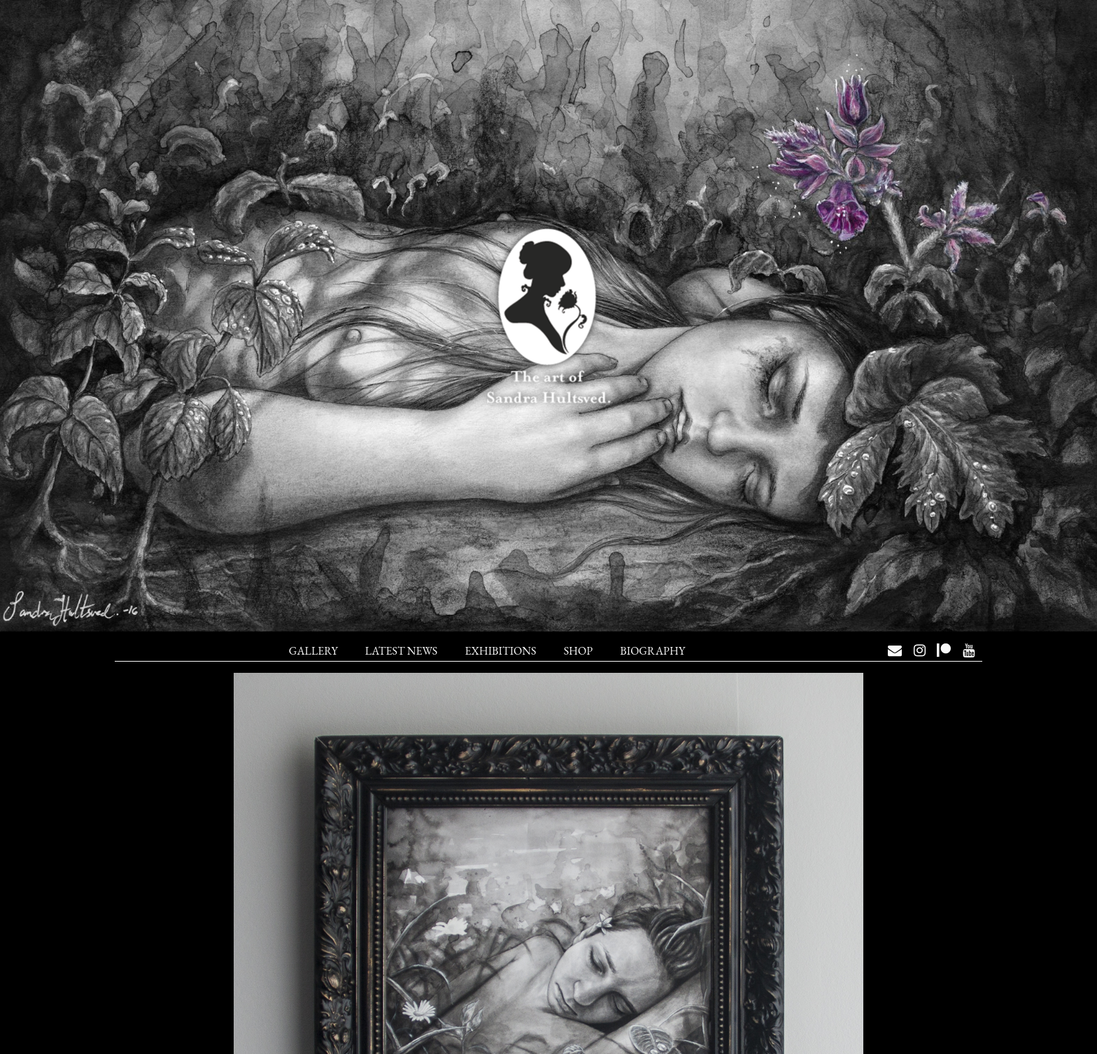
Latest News (401, 650)
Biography (652, 650)
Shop (578, 650)
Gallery (313, 650)
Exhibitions (500, 650)
